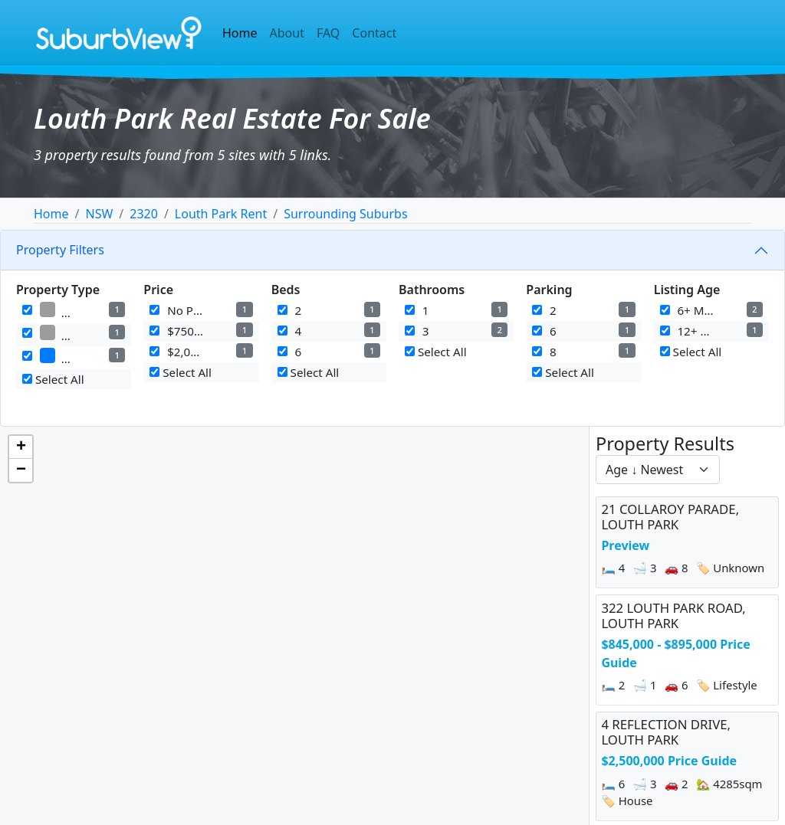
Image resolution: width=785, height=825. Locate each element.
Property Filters (60, 249)
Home (240, 33)
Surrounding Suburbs (345, 213)
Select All (53, 379)
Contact (374, 33)
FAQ (328, 33)
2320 (144, 213)
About (287, 33)
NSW (99, 213)
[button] (20, 447)
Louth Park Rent (221, 213)
